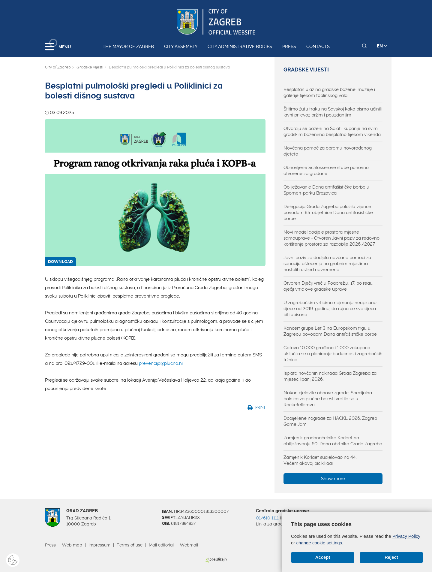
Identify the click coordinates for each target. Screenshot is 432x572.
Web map (72, 545)
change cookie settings (319, 542)
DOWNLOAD (60, 261)
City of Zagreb (58, 67)
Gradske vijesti (89, 67)
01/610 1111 (267, 518)
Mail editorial (161, 545)
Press (289, 46)
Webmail (189, 545)
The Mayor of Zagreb (128, 46)
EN (382, 46)
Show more (333, 478)
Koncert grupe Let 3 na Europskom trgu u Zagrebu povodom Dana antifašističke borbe (330, 331)
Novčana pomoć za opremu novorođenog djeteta (328, 151)
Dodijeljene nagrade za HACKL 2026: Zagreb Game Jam (330, 421)
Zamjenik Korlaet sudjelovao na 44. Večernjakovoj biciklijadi (320, 460)
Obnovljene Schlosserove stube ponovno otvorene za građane (326, 170)
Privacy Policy (406, 536)
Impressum (99, 545)
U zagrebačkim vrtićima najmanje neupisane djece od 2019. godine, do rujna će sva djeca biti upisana (330, 308)
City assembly (180, 46)
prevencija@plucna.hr (161, 363)
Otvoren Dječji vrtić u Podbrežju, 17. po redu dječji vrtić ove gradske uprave (328, 286)
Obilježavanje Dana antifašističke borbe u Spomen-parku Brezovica (326, 190)
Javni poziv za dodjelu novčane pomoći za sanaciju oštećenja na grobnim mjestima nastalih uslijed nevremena (327, 263)
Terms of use (129, 545)
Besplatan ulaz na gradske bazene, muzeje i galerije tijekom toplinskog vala (329, 92)
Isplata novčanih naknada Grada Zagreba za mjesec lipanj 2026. (330, 376)
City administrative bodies (240, 46)
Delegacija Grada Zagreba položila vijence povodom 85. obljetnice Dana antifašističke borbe (328, 212)
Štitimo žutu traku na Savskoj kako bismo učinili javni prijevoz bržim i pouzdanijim (333, 112)
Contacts (318, 46)
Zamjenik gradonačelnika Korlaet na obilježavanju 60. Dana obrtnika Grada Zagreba (333, 440)
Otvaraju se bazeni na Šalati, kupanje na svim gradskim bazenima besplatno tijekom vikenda (332, 131)
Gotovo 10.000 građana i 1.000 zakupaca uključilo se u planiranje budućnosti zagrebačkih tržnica (333, 353)
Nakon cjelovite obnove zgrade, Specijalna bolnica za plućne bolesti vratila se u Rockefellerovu (328, 398)
